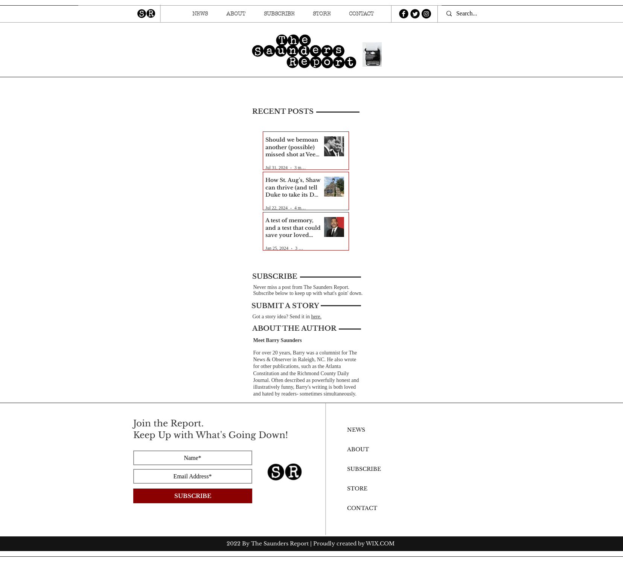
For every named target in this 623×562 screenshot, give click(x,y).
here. (316, 316)
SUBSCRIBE (364, 469)
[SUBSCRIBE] (192, 496)
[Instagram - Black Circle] (426, 13)
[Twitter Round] (415, 13)
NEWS (356, 429)
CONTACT (362, 508)
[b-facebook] (403, 13)
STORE (357, 488)
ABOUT (358, 449)
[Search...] (469, 13)
